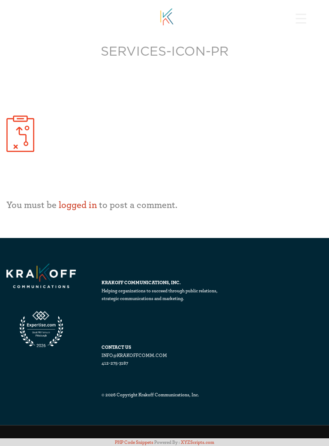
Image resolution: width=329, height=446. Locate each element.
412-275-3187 (115, 362)
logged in (78, 204)
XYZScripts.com (197, 442)
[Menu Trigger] (301, 18)
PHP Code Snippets (134, 442)
